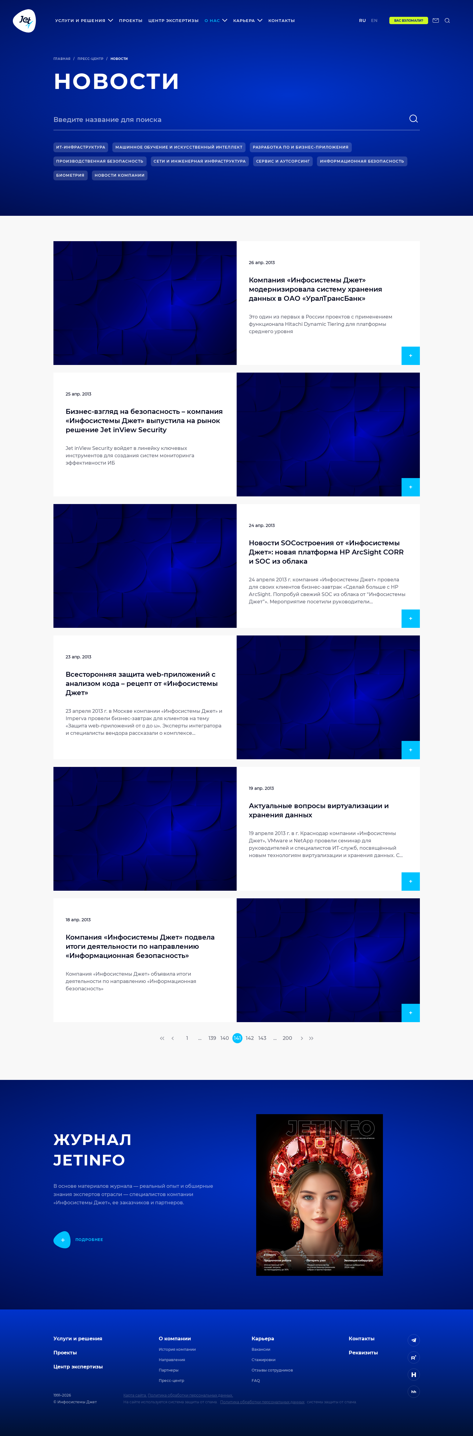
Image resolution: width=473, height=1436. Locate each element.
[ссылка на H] (414, 1374)
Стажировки (263, 1359)
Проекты (131, 20)
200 (287, 1038)
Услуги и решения (77, 1339)
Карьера (263, 1339)
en (372, 20)
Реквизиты (363, 1353)
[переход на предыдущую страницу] (173, 1038)
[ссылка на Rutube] (414, 1357)
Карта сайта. (135, 1395)
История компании (177, 1349)
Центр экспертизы (173, 20)
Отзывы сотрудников (272, 1370)
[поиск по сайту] (447, 20)
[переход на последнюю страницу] (311, 1038)
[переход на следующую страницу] (301, 1038)
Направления (172, 1359)
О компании (175, 1339)
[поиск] (414, 118)
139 (212, 1038)
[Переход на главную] (24, 20)
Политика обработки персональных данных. (190, 1395)
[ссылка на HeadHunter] (414, 1392)
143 (262, 1038)
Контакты (281, 20)
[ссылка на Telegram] (414, 1340)
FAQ (256, 1380)
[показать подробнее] (78, 1239)
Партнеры (169, 1370)
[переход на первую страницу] (163, 1038)
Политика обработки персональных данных (262, 1402)
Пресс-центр (91, 59)
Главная (62, 59)
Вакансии (261, 1349)
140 (224, 1038)
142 (250, 1038)
